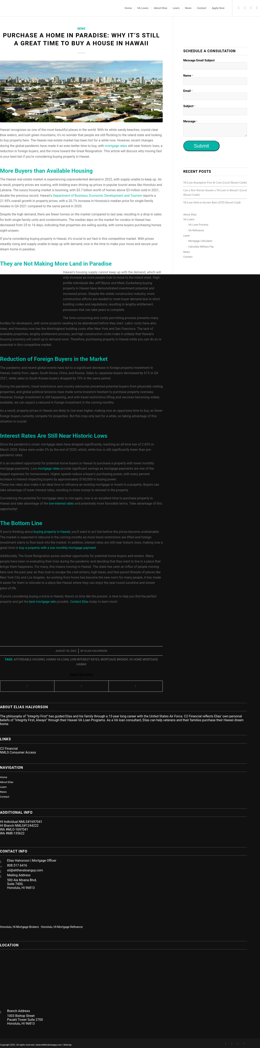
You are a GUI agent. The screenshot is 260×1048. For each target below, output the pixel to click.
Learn (186, 235)
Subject (189, 106)
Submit (201, 146)
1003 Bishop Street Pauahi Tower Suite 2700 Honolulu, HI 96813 (25, 1019)
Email (188, 91)
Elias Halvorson (95, 650)
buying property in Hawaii (52, 532)
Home (3, 777)
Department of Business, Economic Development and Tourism (97, 196)
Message (190, 121)
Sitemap (67, 1045)
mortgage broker (114, 659)
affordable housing (29, 659)
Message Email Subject (198, 60)
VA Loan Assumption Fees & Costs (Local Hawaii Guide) (215, 182)
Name (188, 75)
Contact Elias (79, 602)
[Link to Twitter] (251, 8)
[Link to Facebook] (239, 8)
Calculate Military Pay (201, 246)
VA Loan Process (198, 224)
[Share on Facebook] (27, 686)
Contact (187, 256)
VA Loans (188, 219)
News (81, 28)
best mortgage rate (42, 602)
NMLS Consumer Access (18, 752)
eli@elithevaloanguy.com (25, 870)
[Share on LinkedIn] (135, 686)
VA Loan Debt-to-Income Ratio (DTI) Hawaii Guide (212, 202)
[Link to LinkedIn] (245, 8)
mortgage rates (49, 468)
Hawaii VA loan (57, 659)
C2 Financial (9, 748)
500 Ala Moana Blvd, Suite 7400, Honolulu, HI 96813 (22, 884)
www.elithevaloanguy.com (49, 1045)
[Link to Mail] (257, 8)
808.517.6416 (17, 865)
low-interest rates (61, 503)
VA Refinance (196, 230)
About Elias (189, 214)
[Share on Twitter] (81, 686)
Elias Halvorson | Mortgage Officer (31, 860)
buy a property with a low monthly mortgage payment (57, 548)
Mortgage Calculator (200, 240)
